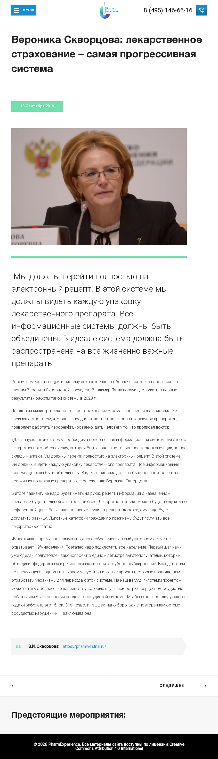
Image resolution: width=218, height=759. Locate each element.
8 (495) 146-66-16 (168, 10)
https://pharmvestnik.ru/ (84, 646)
